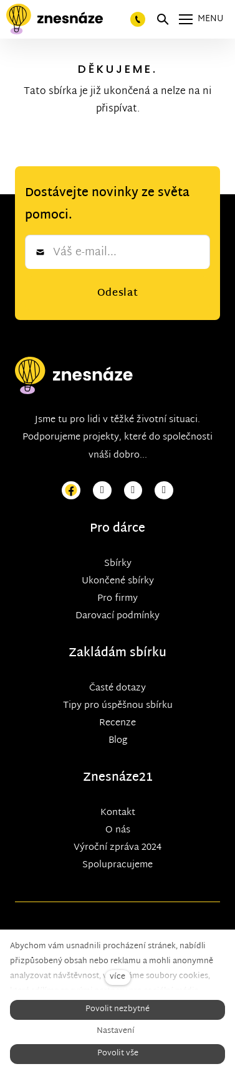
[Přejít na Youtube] (133, 491)
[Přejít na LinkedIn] (164, 491)
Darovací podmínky (117, 616)
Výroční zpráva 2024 (117, 847)
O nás (117, 830)
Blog (117, 740)
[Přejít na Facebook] (71, 491)
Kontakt (117, 812)
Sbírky (118, 563)
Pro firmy (117, 598)
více (117, 977)
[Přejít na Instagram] (102, 491)
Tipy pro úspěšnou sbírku (118, 705)
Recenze (117, 723)
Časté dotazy (117, 688)
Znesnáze (111, 778)
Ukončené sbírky (118, 581)
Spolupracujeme (117, 865)
